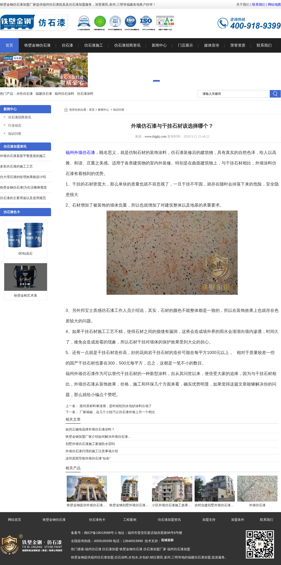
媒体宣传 (211, 45)
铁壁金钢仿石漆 (37, 45)
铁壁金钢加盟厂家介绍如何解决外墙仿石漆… (98, 436)
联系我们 (258, 4)
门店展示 (185, 45)
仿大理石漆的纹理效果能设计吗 (23, 177)
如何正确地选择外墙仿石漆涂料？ (90, 429)
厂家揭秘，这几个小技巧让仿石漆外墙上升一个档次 (117, 412)
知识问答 (14, 133)
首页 (9, 45)
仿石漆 (67, 45)
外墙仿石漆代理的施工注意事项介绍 (92, 451)
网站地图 (274, 4)
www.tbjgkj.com (155, 136)
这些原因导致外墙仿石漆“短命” (88, 458)
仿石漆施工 (93, 45)
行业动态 (14, 125)
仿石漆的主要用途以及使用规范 (23, 198)
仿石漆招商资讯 (127, 45)
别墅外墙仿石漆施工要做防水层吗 (90, 444)
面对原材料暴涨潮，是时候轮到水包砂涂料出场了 (115, 406)
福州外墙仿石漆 (80, 152)
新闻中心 (159, 45)
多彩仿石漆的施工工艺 (16, 166)
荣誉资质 (237, 45)
